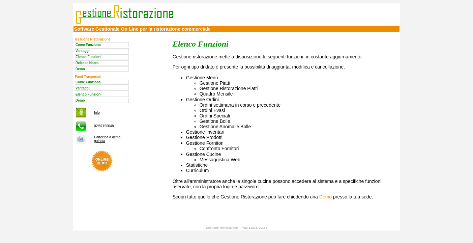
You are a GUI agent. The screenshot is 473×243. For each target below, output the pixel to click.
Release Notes (87, 63)
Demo (80, 69)
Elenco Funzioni (88, 57)
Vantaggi (83, 51)
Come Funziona (88, 45)
